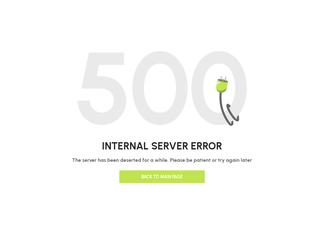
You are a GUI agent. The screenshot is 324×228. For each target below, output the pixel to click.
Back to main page (162, 177)
